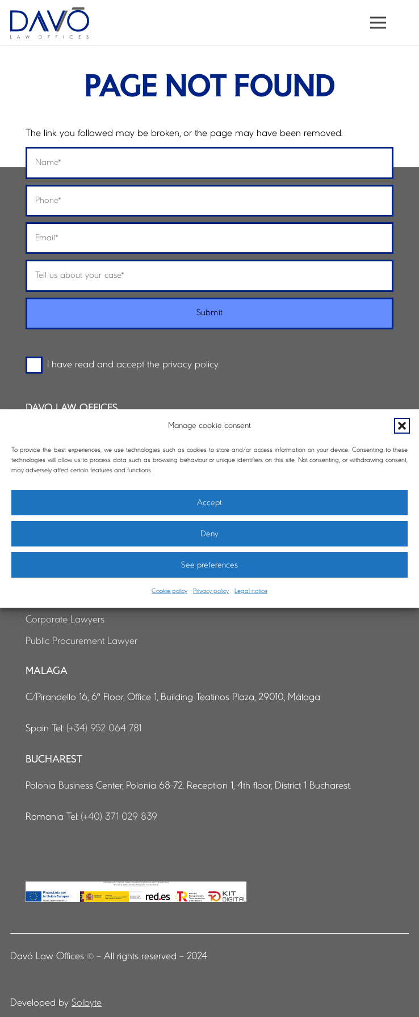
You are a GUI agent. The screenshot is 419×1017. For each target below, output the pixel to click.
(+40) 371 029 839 (119, 817)
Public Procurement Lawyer (81, 641)
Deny (209, 534)
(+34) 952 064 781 (103, 728)
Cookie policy (169, 591)
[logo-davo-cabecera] (49, 23)
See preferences (209, 565)
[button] (402, 425)
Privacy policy (211, 591)
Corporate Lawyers (65, 619)
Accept (209, 502)
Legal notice (250, 591)
